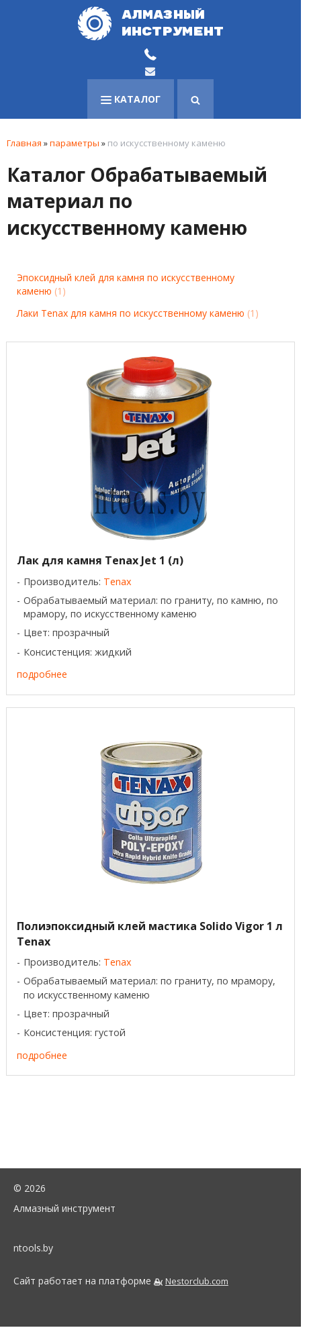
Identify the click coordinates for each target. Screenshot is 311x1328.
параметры (74, 143)
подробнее (42, 674)
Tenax (117, 581)
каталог (131, 99)
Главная (24, 143)
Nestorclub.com (196, 1281)
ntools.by (33, 1247)
